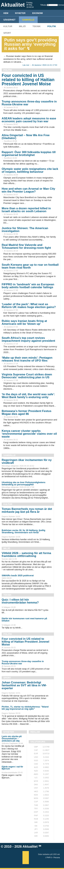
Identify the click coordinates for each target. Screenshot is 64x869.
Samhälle (28, 19)
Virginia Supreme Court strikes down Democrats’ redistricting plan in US (27, 376)
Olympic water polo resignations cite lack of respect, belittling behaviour (30, 170)
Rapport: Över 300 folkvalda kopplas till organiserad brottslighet (29, 154)
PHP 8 (49, 858)
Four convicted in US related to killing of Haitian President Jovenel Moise (28, 79)
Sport (7, 33)
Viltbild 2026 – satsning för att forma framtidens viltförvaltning (26, 555)
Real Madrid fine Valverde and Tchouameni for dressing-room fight (26, 246)
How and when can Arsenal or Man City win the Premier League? (28, 190)
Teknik (36, 26)
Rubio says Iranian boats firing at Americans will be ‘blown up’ (24, 322)
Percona (57, 858)
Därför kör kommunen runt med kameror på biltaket (24, 619)
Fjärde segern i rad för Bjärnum (12, 768)
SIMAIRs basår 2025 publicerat (18, 575)
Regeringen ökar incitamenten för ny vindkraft (27, 461)
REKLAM (35, 732)
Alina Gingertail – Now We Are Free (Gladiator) (25, 137)
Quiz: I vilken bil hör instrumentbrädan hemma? (20, 601)
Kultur (7, 26)
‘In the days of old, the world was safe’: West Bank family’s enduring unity (28, 396)
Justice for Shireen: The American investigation (25, 230)
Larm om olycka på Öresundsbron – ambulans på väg (12, 738)
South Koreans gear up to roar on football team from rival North (30, 266)
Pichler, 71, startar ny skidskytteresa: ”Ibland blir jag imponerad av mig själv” (25, 707)
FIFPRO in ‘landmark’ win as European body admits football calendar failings (28, 286)
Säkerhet (9, 19)
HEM (5, 13)
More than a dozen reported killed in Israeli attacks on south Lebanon (26, 210)
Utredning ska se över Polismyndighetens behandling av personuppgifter (23, 483)
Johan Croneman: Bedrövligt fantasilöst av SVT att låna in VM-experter (24, 685)
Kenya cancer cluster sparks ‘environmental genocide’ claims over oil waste (29, 433)
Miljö (22, 26)
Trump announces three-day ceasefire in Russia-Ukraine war (29, 103)
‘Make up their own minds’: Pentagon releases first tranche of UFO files (27, 359)
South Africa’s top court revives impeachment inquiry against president (28, 339)
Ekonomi (37, 13)
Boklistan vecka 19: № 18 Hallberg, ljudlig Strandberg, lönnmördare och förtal (23, 531)
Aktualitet (30, 846)
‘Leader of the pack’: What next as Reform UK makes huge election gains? (29, 306)
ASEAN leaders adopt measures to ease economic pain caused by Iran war (29, 120)
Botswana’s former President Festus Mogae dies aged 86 (26, 412)
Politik (51, 26)
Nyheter (20, 13)
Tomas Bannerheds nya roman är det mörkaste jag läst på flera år (27, 510)
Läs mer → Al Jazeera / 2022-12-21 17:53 (40, 65)
